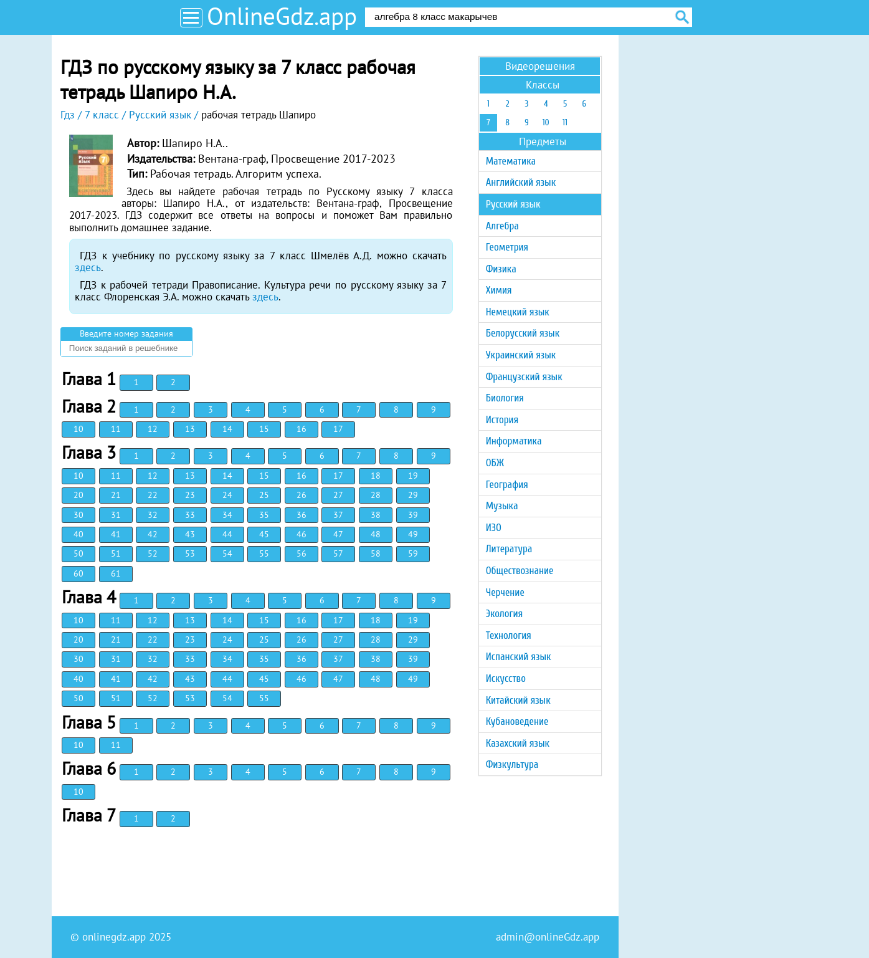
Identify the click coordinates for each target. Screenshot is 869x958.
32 (153, 514)
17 (338, 428)
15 (264, 428)
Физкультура (512, 764)
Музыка (502, 506)
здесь (88, 267)
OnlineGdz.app (282, 16)
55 (264, 553)
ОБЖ (495, 463)
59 (413, 553)
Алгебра (502, 226)
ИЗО (493, 528)
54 (227, 553)
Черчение (505, 592)
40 (78, 534)
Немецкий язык (517, 312)
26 (301, 495)
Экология (504, 614)
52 (153, 553)
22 (153, 495)
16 (301, 428)
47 (338, 534)
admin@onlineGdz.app (547, 937)
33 (190, 514)
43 (190, 534)
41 (116, 534)
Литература (509, 549)
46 (301, 534)
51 (116, 553)
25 (264, 495)
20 (78, 495)
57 (338, 553)
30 (78, 514)
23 (190, 495)
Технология (508, 635)
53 (190, 553)
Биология (505, 398)
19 (413, 475)
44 (227, 534)
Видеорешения (540, 66)
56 (301, 553)
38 (376, 514)
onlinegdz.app (114, 937)
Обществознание (520, 571)
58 (376, 553)
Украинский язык (521, 355)
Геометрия (507, 247)
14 (227, 428)
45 (264, 534)
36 (301, 514)
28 (376, 495)
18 (376, 475)
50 (78, 553)
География (507, 485)
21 (116, 495)
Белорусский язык (522, 333)
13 (190, 428)
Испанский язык (518, 657)
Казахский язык (517, 743)
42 (153, 534)
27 (338, 495)
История (502, 420)
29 (413, 495)
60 (78, 573)
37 (338, 514)
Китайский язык (518, 700)
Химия (499, 290)
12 (153, 428)
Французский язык (524, 377)
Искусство (506, 678)
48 (376, 534)
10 (78, 428)
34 (227, 514)
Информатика (514, 441)
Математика (511, 161)
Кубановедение (517, 721)
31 (116, 514)
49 (413, 534)
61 (116, 573)
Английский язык (521, 182)
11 (116, 428)
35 (264, 514)
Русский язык (513, 204)
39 (413, 514)
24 (227, 495)
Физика (501, 269)
